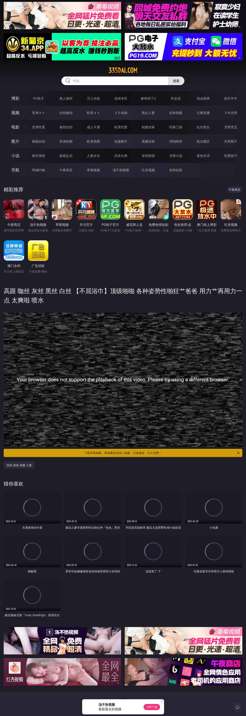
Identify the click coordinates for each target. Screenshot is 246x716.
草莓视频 (93, 170)
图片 (15, 141)
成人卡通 (93, 127)
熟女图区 (203, 141)
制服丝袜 (148, 127)
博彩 (15, 98)
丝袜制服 (175, 112)
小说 (15, 155)
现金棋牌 (203, 98)
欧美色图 (93, 141)
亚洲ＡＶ (38, 112)
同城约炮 (38, 170)
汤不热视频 (121, 170)
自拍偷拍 (66, 112)
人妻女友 (93, 155)
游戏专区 (120, 98)
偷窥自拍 (38, 141)
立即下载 (152, 707)
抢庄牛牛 (230, 98)
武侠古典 (120, 155)
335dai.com (123, 70)
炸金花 (176, 98)
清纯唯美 (175, 141)
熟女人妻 (148, 112)
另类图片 (230, 141)
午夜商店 (66, 170)
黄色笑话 (203, 155)
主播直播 (203, 112)
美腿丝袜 (148, 141)
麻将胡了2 (148, 98)
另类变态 (230, 127)
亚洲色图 (66, 141)
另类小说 (175, 155)
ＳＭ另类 (230, 112)
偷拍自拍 (66, 127)
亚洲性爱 (38, 127)
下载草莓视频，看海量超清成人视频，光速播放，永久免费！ (162, 452)
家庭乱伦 (66, 155)
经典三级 (175, 127)
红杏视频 (148, 170)
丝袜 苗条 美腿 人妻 (19, 465)
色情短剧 (175, 170)
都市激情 (38, 155)
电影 (15, 127)
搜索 (176, 81)
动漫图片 (120, 141)
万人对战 (93, 98)
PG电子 (38, 98)
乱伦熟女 (203, 127)
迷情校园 (148, 155)
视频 (15, 112)
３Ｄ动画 (120, 112)
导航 (15, 170)
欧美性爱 (120, 127)
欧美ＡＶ (93, 112)
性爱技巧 (230, 155)
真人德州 (66, 98)
